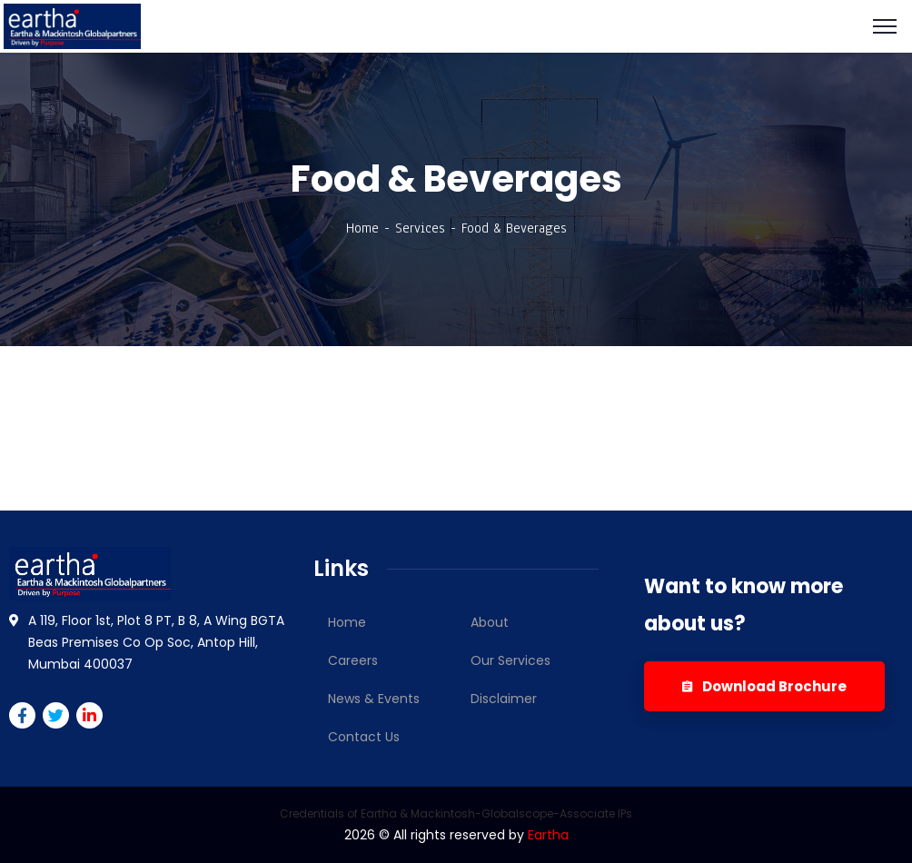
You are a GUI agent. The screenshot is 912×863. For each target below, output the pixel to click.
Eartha (548, 835)
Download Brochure (764, 686)
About (490, 622)
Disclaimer (504, 698)
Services (420, 228)
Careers (353, 660)
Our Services (510, 660)
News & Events (374, 698)
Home (362, 228)
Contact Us (364, 737)
